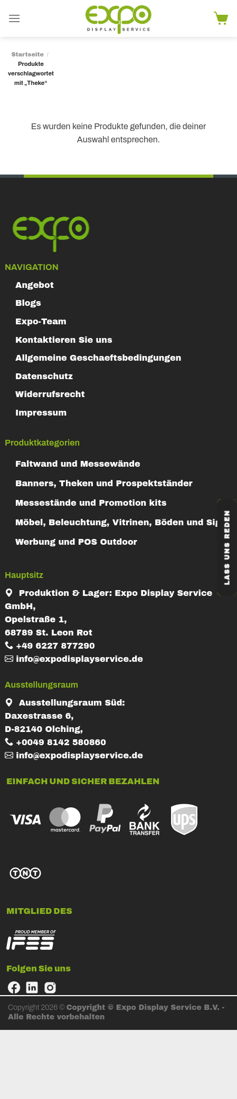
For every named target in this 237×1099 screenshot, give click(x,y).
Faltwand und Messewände (77, 463)
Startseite (28, 54)
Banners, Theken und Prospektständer (104, 483)
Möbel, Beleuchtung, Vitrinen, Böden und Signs (123, 522)
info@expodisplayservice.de (74, 658)
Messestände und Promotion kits (90, 502)
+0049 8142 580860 (55, 742)
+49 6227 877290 (50, 645)
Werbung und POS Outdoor (76, 541)
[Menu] (14, 18)
